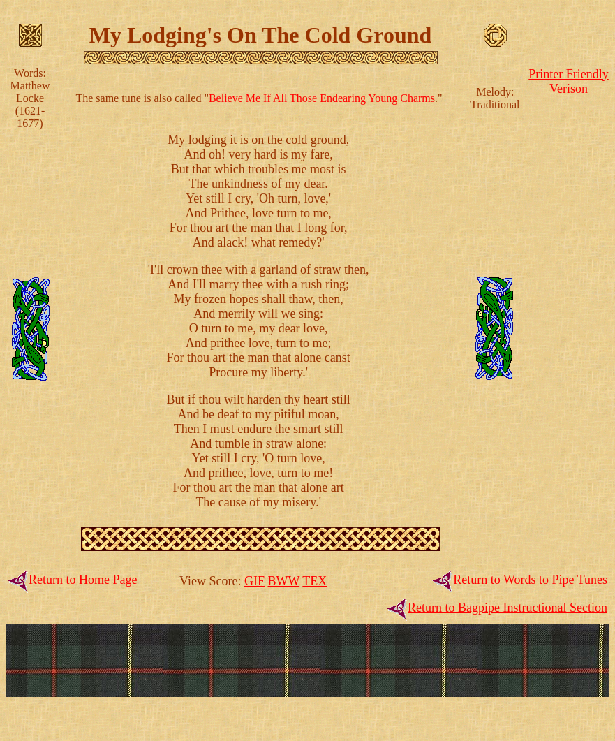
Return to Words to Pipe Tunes (530, 580)
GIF (254, 581)
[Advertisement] (569, 308)
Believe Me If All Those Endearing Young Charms (322, 98)
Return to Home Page (83, 580)
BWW (283, 581)
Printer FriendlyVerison (568, 81)
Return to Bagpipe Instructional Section (507, 608)
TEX (314, 581)
